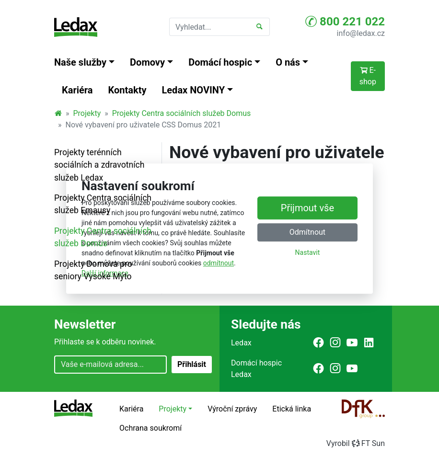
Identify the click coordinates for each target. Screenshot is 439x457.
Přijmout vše (307, 208)
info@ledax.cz (361, 33)
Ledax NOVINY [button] (193, 90)
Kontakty (127, 90)
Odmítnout (307, 232)
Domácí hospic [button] (220, 62)
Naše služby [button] (80, 62)
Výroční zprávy (232, 408)
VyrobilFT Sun (355, 443)
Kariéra (77, 90)
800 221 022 (345, 21)
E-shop (367, 76)
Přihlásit (191, 364)
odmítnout (218, 263)
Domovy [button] (147, 62)
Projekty (87, 113)
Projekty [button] (172, 408)
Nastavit (307, 252)
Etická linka (291, 408)
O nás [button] (288, 62)
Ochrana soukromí (150, 428)
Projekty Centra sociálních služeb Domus (181, 113)
